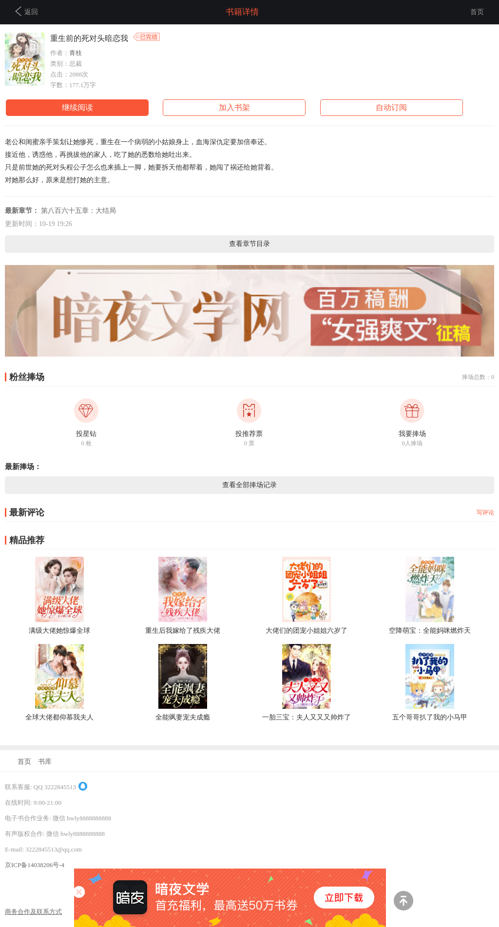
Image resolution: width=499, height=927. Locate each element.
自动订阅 (391, 107)
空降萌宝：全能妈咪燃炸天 (430, 630)
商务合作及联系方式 (33, 911)
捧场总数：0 (478, 377)
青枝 (75, 53)
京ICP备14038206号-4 (34, 865)
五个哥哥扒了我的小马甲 (429, 717)
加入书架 (234, 107)
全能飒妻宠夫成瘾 (182, 717)
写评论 (485, 512)
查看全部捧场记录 (249, 485)
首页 (477, 12)
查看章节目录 (249, 243)
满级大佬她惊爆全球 (59, 630)
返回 (26, 11)
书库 (45, 761)
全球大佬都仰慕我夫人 (59, 717)
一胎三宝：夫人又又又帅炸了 (306, 717)
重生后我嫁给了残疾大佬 (182, 630)
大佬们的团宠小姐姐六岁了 (306, 630)
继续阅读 (77, 107)
